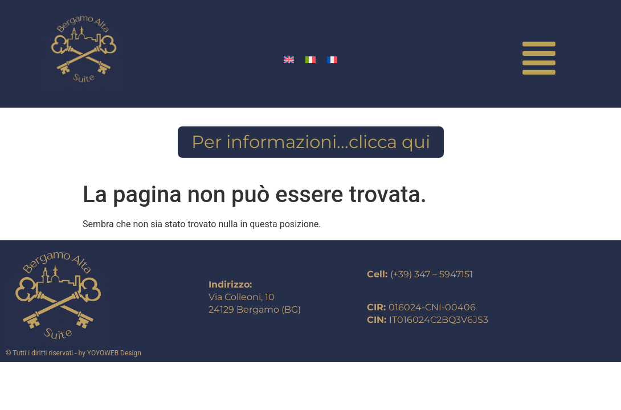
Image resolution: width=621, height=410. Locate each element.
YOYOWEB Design (114, 353)
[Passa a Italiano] (310, 59)
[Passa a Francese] (332, 59)
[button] (539, 61)
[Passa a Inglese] (289, 59)
